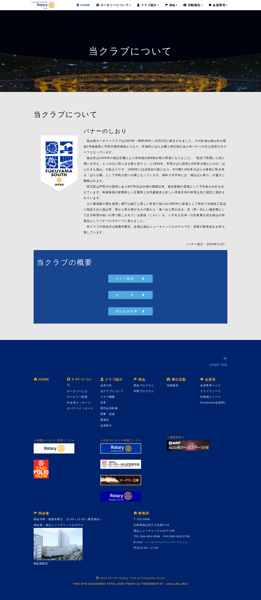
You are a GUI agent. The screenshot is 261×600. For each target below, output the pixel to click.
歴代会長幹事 (130, 311)
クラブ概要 (130, 278)
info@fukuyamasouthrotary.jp (167, 542)
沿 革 (130, 295)
